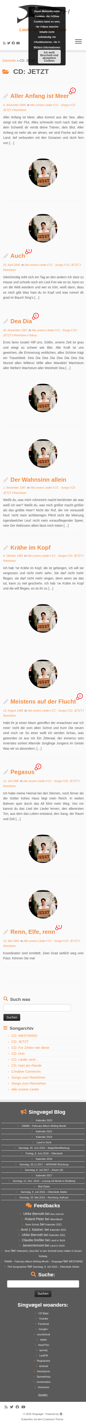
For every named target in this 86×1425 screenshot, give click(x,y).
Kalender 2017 (44, 1175)
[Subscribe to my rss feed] (5, 43)
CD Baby (44, 1313)
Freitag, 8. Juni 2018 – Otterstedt (43, 1153)
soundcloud (43, 1334)
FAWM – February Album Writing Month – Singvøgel (33, 1261)
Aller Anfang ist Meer (40, 96)
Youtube (43, 1318)
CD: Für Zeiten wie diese (30, 1047)
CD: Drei (18, 1053)
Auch (18, 256)
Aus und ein (57, 1214)
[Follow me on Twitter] (9, 43)
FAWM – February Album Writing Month (44, 1125)
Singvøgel (37, 1414)
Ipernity (43, 1350)
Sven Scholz (32, 1224)
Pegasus (23, 772)
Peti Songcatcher (17, 1266)
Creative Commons (26, 1071)
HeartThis (43, 1345)
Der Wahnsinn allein (39, 479)
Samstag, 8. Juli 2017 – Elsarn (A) (44, 1170)
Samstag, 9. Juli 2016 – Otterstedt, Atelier (44, 1192)
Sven (7, 1251)
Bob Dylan (44, 1186)
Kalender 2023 (44, 1120)
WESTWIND (76, 1261)
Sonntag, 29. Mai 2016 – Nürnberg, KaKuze (43, 1197)
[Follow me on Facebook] (14, 43)
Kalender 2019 (44, 1137)
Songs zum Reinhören (28, 1077)
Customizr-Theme (53, 1419)
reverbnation (43, 1381)
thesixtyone (43, 1371)
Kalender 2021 (44, 1131)
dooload (43, 1366)
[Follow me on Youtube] (18, 43)
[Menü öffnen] (78, 41)
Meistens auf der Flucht (43, 701)
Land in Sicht (44, 1142)
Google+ (43, 1329)
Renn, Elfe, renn (33, 932)
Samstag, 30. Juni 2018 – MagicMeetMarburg (44, 1148)
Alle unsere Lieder (41, 105)
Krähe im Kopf (31, 547)
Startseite (9, 60)
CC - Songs (62, 105)
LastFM (43, 1355)
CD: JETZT (72, 265)
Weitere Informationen (47, 47)
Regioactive (43, 1360)
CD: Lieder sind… (25, 1059)
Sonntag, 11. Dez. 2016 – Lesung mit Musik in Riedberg (44, 1181)
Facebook (43, 1323)
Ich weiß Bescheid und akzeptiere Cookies (49, 56)
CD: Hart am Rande (26, 1065)
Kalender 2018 (44, 1159)
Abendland (56, 1219)
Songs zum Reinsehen (28, 1083)
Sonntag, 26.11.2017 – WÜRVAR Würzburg (43, 1164)
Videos (33, 335)
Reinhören (20, 110)
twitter (43, 1339)
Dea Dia (21, 321)
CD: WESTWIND (24, 1036)
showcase (43, 1387)
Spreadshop (43, 1376)
